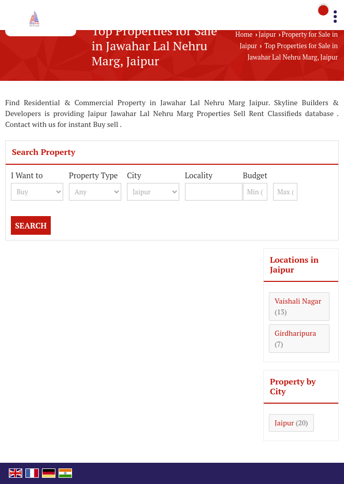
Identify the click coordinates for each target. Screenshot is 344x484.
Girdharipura (295, 333)
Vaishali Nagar (298, 301)
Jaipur (267, 34)
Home (243, 34)
